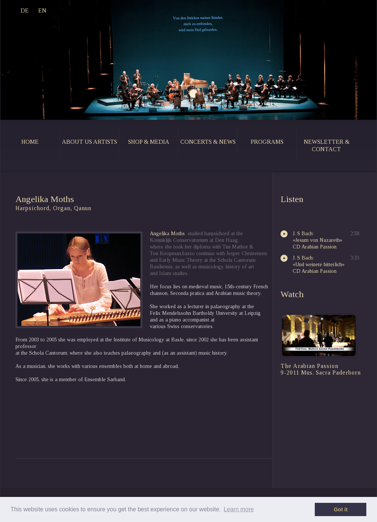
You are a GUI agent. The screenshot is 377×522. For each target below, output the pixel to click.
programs (267, 142)
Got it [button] (341, 509)
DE (25, 10)
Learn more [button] (238, 509)
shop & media (148, 142)
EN (42, 10)
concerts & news (208, 142)
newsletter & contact (326, 145)
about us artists (89, 142)
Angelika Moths (167, 233)
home (30, 142)
